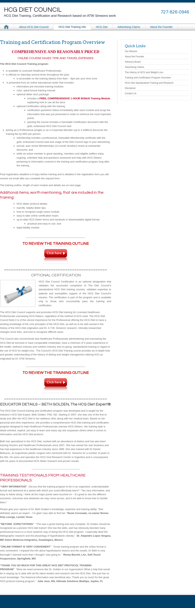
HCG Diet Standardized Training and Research (149, 83)
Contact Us (130, 93)
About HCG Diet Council (34, 26)
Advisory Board (133, 61)
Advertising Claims (129, 26)
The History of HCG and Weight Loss (144, 72)
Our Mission (131, 51)
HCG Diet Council (33, 9)
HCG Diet (102, 26)
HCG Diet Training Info (72, 26)
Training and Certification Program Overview (148, 77)
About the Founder (161, 26)
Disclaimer (130, 88)
